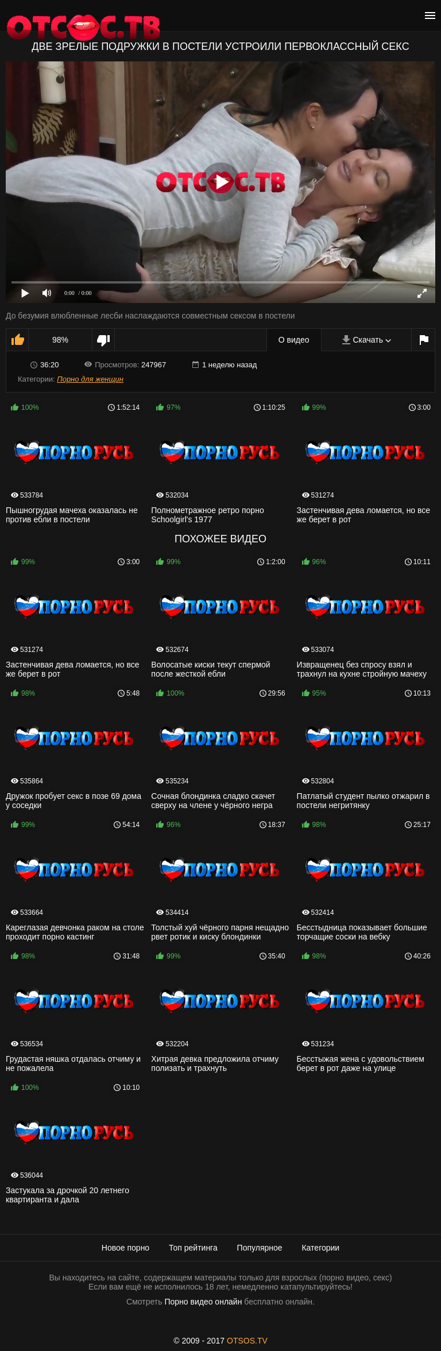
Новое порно (125, 1247)
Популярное (260, 1247)
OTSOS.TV (247, 1340)
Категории (320, 1247)
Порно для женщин (90, 379)
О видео (294, 339)
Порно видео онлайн (203, 1301)
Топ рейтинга (193, 1247)
